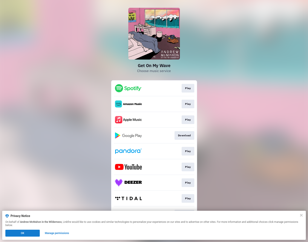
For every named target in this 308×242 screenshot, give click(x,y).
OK (22, 233)
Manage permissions (57, 233)
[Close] (301, 215)
